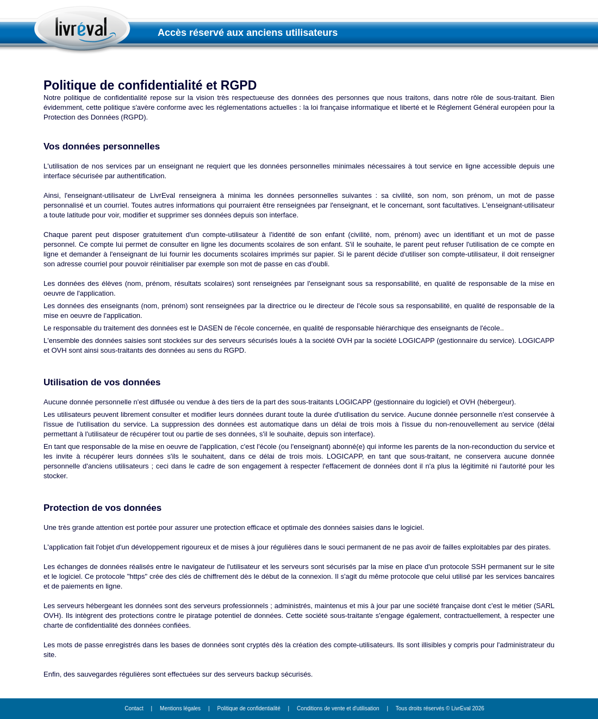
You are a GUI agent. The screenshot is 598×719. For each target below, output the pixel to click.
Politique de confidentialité (249, 708)
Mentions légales (180, 708)
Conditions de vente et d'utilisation (338, 708)
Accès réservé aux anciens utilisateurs (248, 32)
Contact (133, 708)
